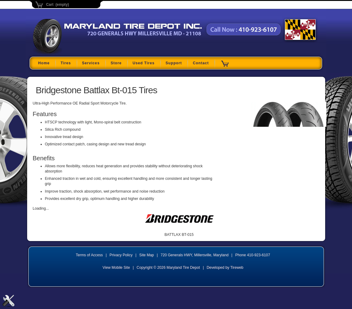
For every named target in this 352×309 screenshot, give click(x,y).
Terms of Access (89, 255)
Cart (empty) (57, 4)
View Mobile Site (116, 267)
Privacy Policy (121, 255)
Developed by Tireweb (225, 267)
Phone (252, 255)
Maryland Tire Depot (71, 53)
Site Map (146, 255)
